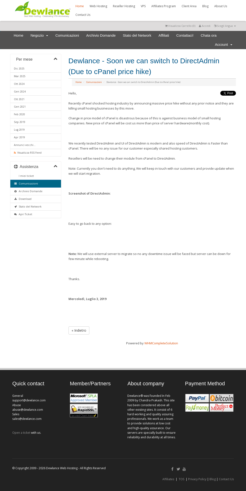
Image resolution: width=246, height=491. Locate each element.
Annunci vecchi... (25, 145)
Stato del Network (137, 35)
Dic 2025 (19, 68)
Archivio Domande (101, 35)
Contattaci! (185, 35)
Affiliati (164, 35)
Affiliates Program (163, 6)
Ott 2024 (19, 84)
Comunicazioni (67, 35)
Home (79, 6)
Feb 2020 (19, 114)
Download (22, 199)
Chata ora (208, 35)
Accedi (204, 26)
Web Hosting (98, 6)
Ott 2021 (19, 99)
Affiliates (168, 479)
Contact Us (82, 15)
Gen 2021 (20, 106)
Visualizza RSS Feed (28, 152)
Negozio (39, 35)
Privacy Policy (197, 479)
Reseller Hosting (124, 6)
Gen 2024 (20, 91)
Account (223, 44)
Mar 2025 (19, 76)
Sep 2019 (19, 122)
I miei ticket (25, 176)
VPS (143, 6)
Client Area (189, 6)
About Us (220, 6)
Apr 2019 (19, 137)
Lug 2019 (19, 129)
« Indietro (79, 330)
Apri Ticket (23, 214)
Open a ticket (21, 433)
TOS (181, 479)
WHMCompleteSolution (161, 343)
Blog (205, 6)
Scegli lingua (225, 26)
